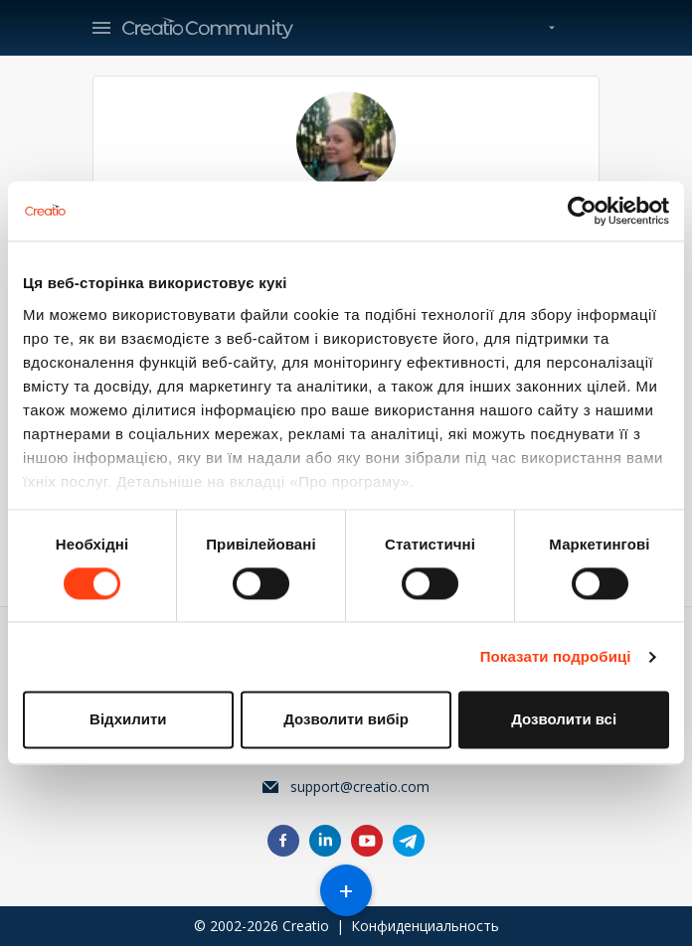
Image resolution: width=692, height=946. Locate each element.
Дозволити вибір (346, 719)
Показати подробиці (555, 656)
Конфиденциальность (425, 925)
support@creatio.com (360, 786)
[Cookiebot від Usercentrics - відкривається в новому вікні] (582, 211)
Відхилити (127, 719)
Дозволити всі (563, 719)
